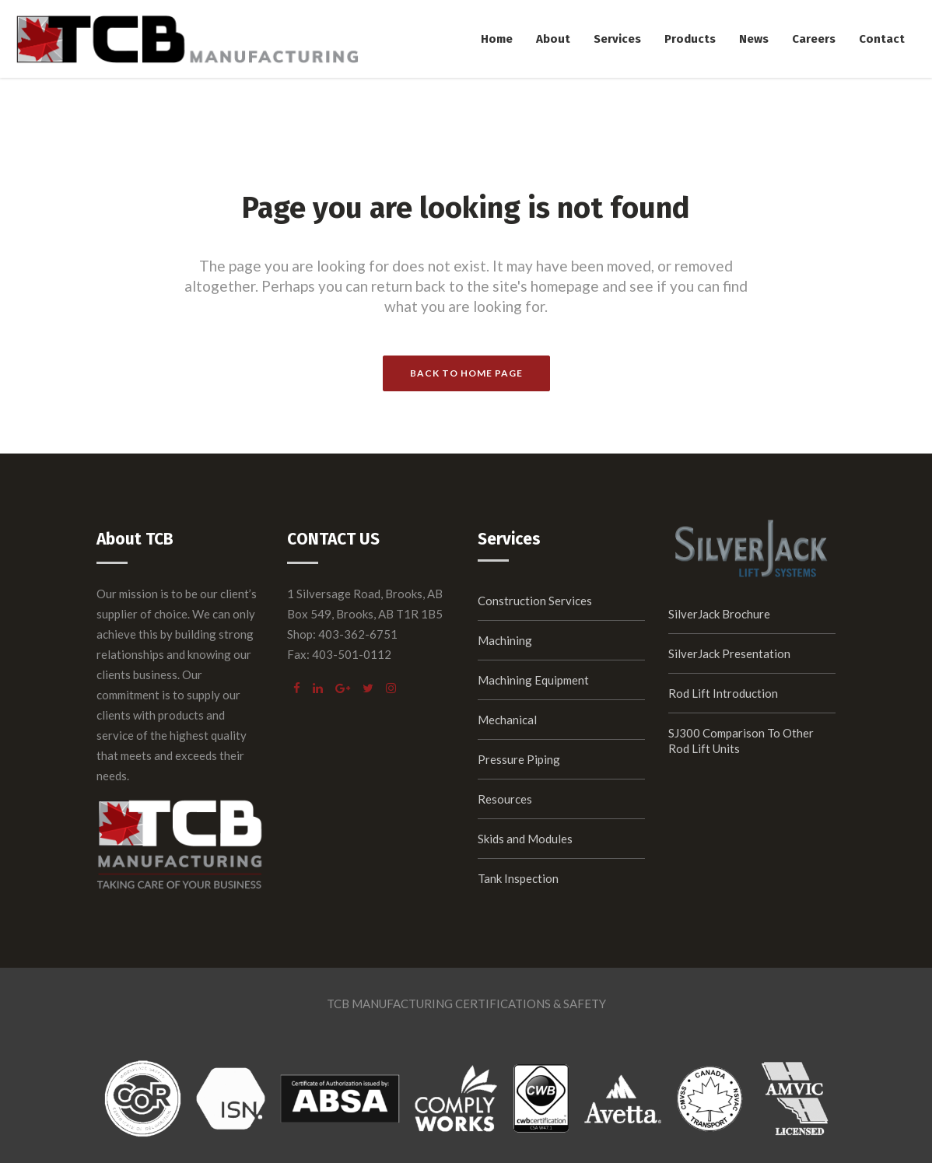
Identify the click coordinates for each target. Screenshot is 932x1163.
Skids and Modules (525, 839)
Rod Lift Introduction (723, 693)
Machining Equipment (533, 680)
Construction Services (535, 601)
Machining (505, 640)
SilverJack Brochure (719, 614)
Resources (505, 799)
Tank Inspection (518, 878)
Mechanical (507, 720)
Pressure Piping (519, 759)
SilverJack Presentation (729, 653)
